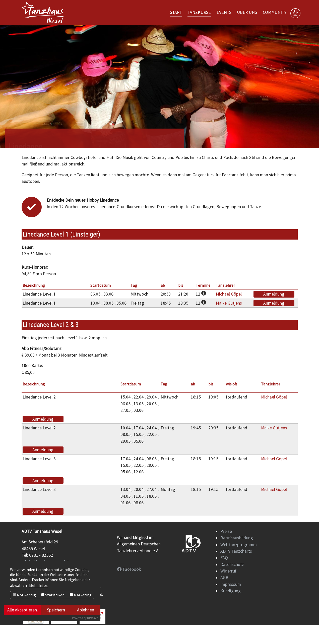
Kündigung (230, 591)
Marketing (81, 594)
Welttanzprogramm (238, 544)
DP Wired (92, 618)
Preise (226, 531)
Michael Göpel (229, 294)
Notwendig (24, 594)
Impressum (230, 584)
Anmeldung (273, 294)
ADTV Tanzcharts (236, 551)
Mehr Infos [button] (38, 585)
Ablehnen (85, 610)
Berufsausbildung (236, 538)
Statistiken (53, 594)
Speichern (56, 610)
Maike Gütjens (229, 303)
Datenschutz (232, 564)
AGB (224, 577)
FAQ (224, 557)
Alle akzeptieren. (22, 610)
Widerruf (228, 571)
